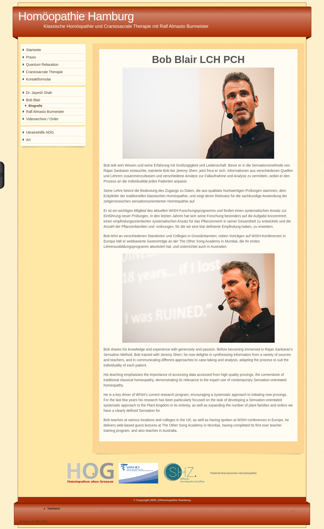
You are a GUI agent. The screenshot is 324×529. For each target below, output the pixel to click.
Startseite (33, 50)
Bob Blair (33, 100)
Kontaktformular (38, 79)
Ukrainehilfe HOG (40, 132)
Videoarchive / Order (42, 119)
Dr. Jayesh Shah (39, 93)
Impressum (54, 508)
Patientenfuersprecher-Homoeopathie (233, 473)
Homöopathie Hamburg (76, 16)
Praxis (31, 57)
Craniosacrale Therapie (44, 72)
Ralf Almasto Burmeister (45, 112)
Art (28, 140)
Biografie (36, 106)
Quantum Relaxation (42, 65)
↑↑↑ (292, 510)
